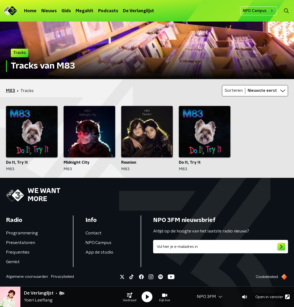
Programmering (22, 233)
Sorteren (234, 90)
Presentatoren (20, 243)
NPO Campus (258, 10)
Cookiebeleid (267, 277)
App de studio (99, 252)
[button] (129, 297)
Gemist (13, 262)
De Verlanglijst (138, 11)
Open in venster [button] (272, 297)
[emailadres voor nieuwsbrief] (220, 246)
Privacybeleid (62, 276)
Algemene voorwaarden (27, 276)
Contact (93, 233)
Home (30, 11)
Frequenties (18, 252)
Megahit (84, 11)
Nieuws (49, 11)
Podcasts (108, 11)
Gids (66, 11)
